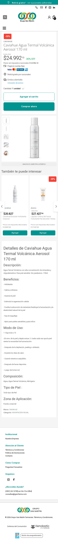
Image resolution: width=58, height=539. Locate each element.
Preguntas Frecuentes (13, 467)
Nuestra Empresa (12, 439)
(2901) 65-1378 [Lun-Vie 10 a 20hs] (18, 491)
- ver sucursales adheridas (29, 2)
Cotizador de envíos (15, 83)
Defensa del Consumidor (17, 526)
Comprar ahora (29, 106)
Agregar (15, 233)
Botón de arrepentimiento (32, 535)
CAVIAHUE (13, 410)
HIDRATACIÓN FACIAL (20, 412)
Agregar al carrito (29, 96)
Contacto (9, 456)
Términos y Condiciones (14, 450)
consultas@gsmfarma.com (16, 494)
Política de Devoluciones (14, 453)
